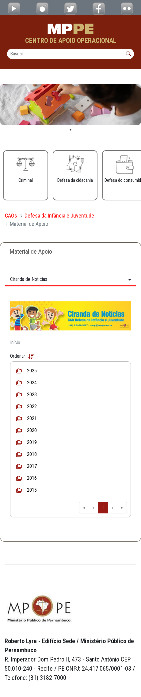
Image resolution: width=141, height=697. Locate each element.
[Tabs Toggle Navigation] (70, 279)
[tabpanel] (70, 104)
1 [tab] (70, 130)
